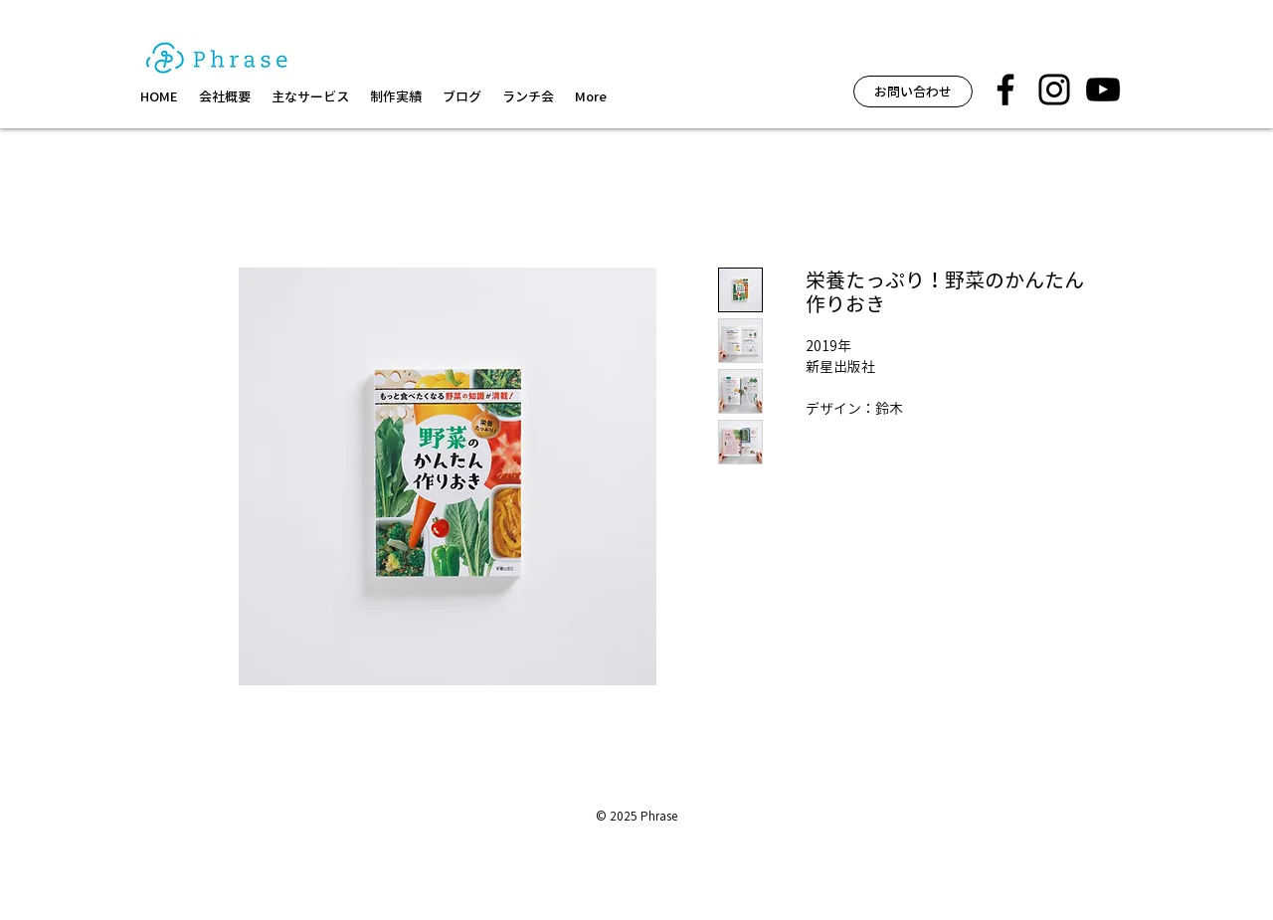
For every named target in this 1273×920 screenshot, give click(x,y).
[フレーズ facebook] (1005, 89)
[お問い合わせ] (913, 91)
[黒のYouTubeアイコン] (1103, 89)
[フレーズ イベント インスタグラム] (1054, 89)
